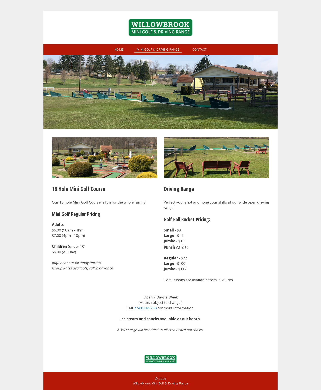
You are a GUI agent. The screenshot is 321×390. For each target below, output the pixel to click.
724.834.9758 (145, 308)
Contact (199, 49)
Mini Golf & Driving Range (158, 49)
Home (119, 49)
